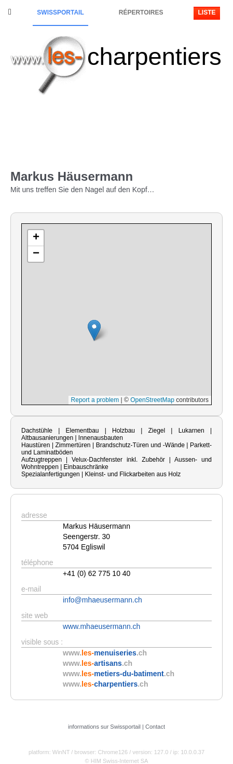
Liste (206, 12)
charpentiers (154, 56)
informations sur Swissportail (104, 726)
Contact (155, 726)
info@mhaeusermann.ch (102, 600)
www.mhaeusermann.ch (101, 626)
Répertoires (141, 12)
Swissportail (60, 12)
